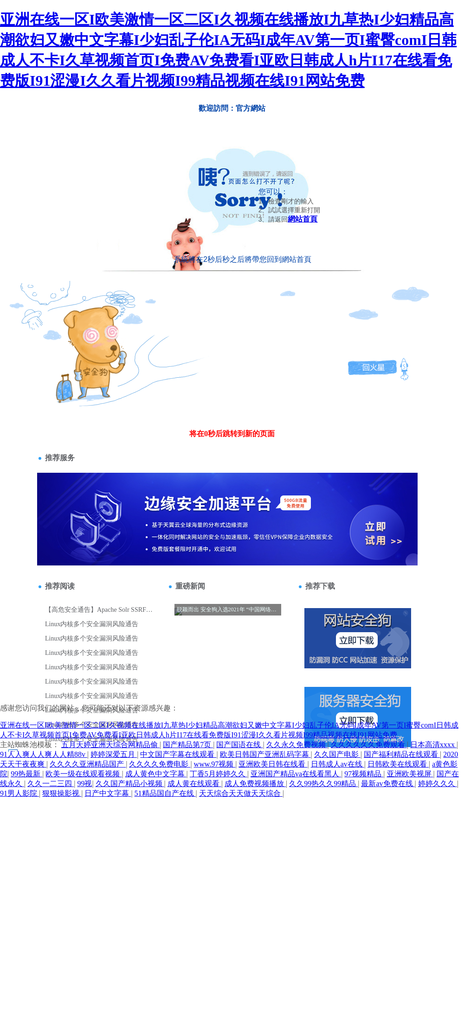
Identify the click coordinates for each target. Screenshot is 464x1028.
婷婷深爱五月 (113, 754)
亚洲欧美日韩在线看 (272, 764)
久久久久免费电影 (159, 764)
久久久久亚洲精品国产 (88, 764)
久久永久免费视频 (297, 745)
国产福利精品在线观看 (402, 754)
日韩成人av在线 (337, 764)
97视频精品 (363, 774)
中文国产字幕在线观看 (178, 754)
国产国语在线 (239, 745)
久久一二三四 (50, 783)
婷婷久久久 (437, 783)
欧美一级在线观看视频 (83, 774)
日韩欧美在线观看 (398, 764)
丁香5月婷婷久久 (218, 774)
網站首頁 (302, 219)
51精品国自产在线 (165, 793)
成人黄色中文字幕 (156, 774)
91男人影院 (19, 793)
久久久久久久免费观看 (369, 745)
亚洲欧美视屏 (410, 774)
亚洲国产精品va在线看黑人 (296, 774)
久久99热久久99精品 (323, 783)
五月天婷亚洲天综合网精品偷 (110, 745)
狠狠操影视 (61, 793)
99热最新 (26, 774)
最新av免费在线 (387, 783)
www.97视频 (215, 764)
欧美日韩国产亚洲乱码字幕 (265, 754)
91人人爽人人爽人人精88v (43, 754)
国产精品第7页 (188, 745)
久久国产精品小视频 (130, 783)
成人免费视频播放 (255, 783)
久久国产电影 (337, 754)
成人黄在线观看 (194, 783)
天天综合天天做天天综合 (241, 793)
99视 (84, 783)
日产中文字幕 (107, 793)
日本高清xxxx (433, 745)
